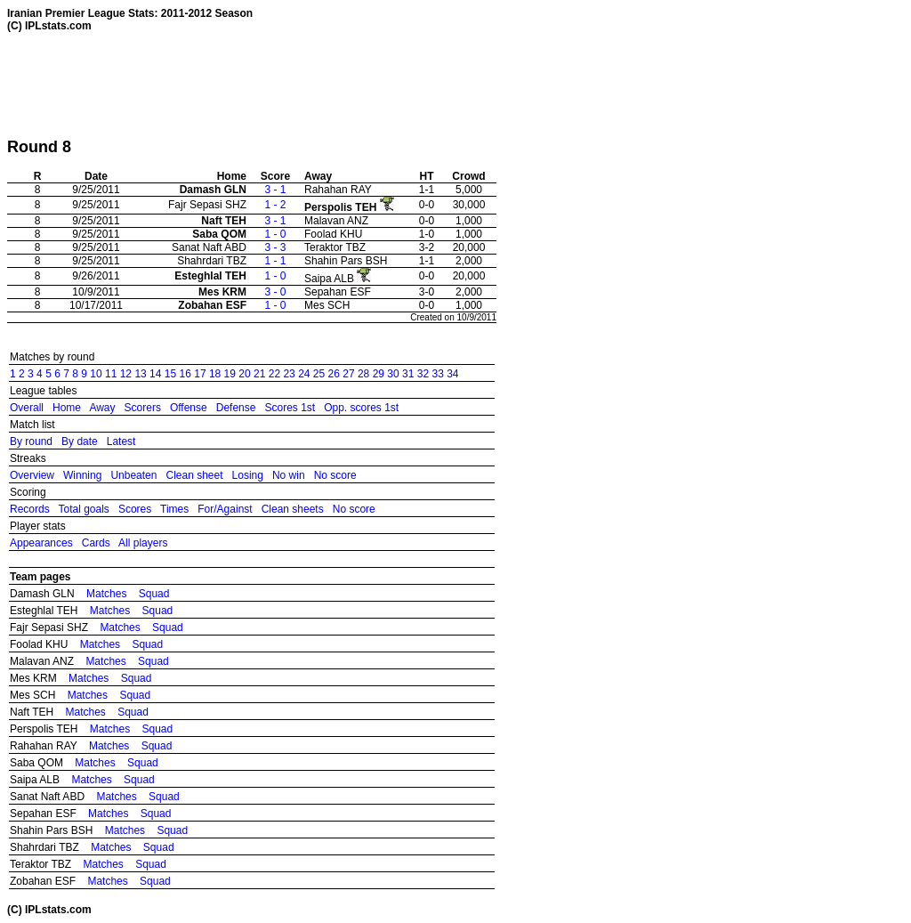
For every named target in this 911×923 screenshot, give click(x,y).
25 (319, 374)
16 (185, 374)
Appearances (41, 543)
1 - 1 (275, 261)
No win (288, 475)
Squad (154, 593)
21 (259, 374)
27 (348, 374)
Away (102, 407)
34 (452, 374)
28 (363, 374)
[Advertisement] (331, 85)
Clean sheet (193, 475)
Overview (32, 475)
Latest (121, 441)
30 (393, 374)
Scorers (143, 407)
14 (155, 374)
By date (79, 441)
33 (437, 374)
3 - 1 (275, 189)
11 (111, 374)
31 (408, 374)
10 (95, 374)
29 (378, 374)
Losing (247, 475)
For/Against (225, 509)
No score (335, 475)
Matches (106, 593)
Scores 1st (289, 407)
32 (423, 374)
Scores (134, 509)
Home (66, 407)
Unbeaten (133, 475)
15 (170, 374)
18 (215, 374)
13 (140, 374)
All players (142, 543)
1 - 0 (275, 234)
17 (200, 374)
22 (274, 374)
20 (244, 374)
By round (31, 441)
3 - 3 (275, 247)
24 (304, 374)
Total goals (83, 509)
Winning (82, 475)
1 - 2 (275, 204)
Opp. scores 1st (361, 407)
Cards (96, 543)
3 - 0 (275, 292)
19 (230, 374)
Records (30, 509)
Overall (27, 407)
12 (126, 374)
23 (288, 374)
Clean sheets (293, 509)
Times (174, 509)
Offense (188, 407)
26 (334, 374)
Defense (236, 407)
